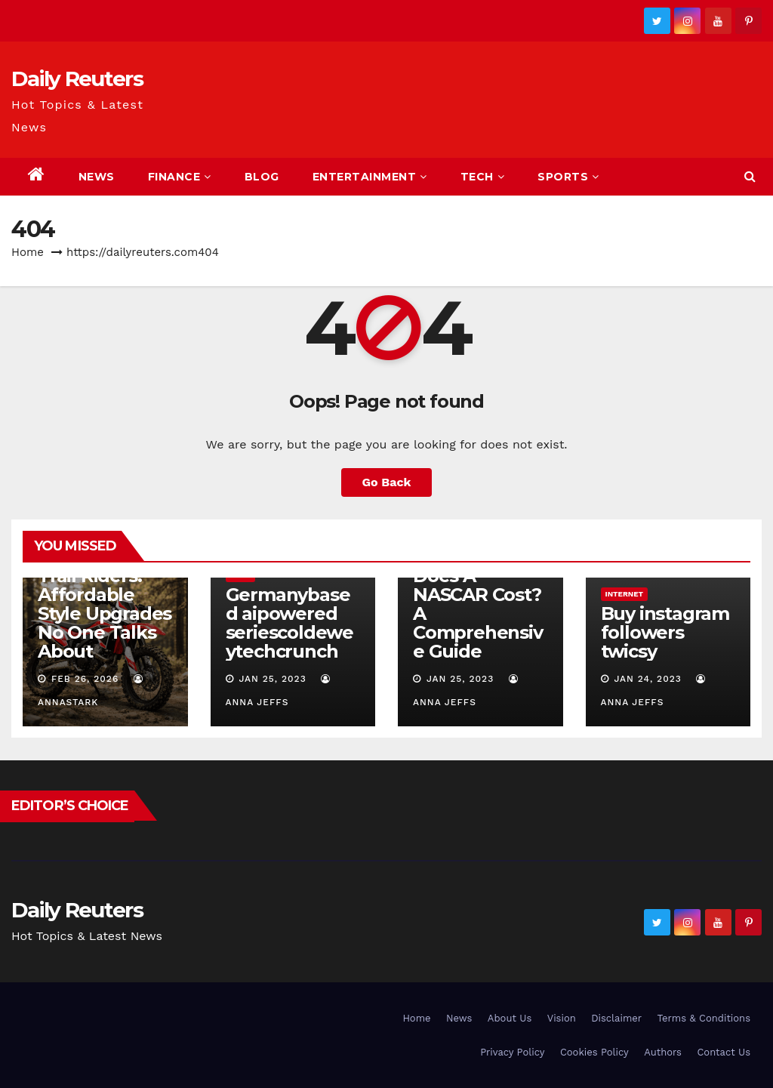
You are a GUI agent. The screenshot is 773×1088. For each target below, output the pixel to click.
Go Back (386, 482)
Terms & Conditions (704, 1018)
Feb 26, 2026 (85, 678)
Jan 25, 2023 (272, 678)
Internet (624, 594)
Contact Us (723, 1052)
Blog (262, 176)
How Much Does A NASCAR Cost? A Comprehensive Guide (478, 604)
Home (27, 252)
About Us (509, 1018)
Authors (663, 1052)
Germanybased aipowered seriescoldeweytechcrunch (289, 623)
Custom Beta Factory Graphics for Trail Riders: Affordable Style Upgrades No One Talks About (104, 585)
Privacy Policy (512, 1052)
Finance (179, 176)
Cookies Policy (594, 1052)
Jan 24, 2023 (647, 678)
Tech (482, 176)
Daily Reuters (77, 78)
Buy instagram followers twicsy (665, 632)
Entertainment (370, 176)
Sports (568, 176)
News (97, 176)
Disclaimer (616, 1018)
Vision (561, 1018)
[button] (750, 176)
